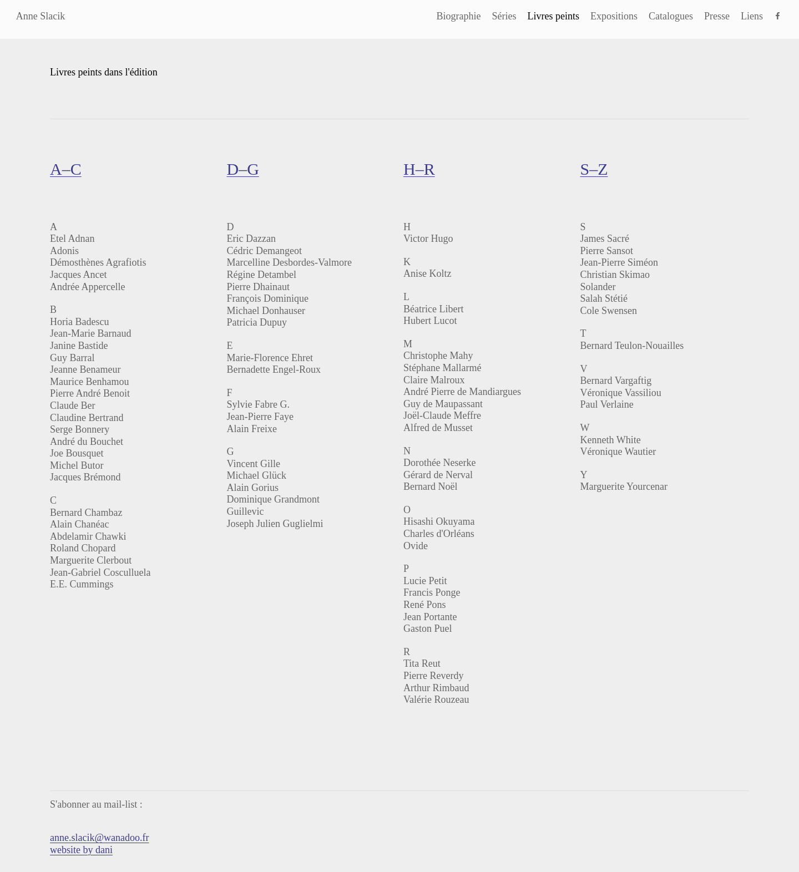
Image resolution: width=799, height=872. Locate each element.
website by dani (81, 849)
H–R (419, 169)
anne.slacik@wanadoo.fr (99, 837)
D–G (242, 169)
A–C (66, 169)
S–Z (594, 169)
